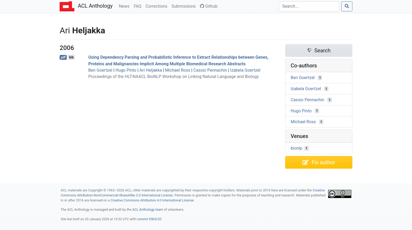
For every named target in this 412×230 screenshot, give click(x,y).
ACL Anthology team (147, 209)
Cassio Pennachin (210, 70)
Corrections (157, 6)
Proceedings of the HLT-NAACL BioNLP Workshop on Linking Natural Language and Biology (173, 76)
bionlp (296, 148)
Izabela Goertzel (245, 70)
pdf (63, 57)
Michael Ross (177, 70)
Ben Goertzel (100, 70)
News (125, 6)
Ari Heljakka (151, 70)
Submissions (184, 6)
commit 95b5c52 (149, 219)
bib (71, 57)
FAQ (138, 6)
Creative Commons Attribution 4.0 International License (152, 200)
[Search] (309, 6)
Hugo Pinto (126, 70)
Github (209, 6)
